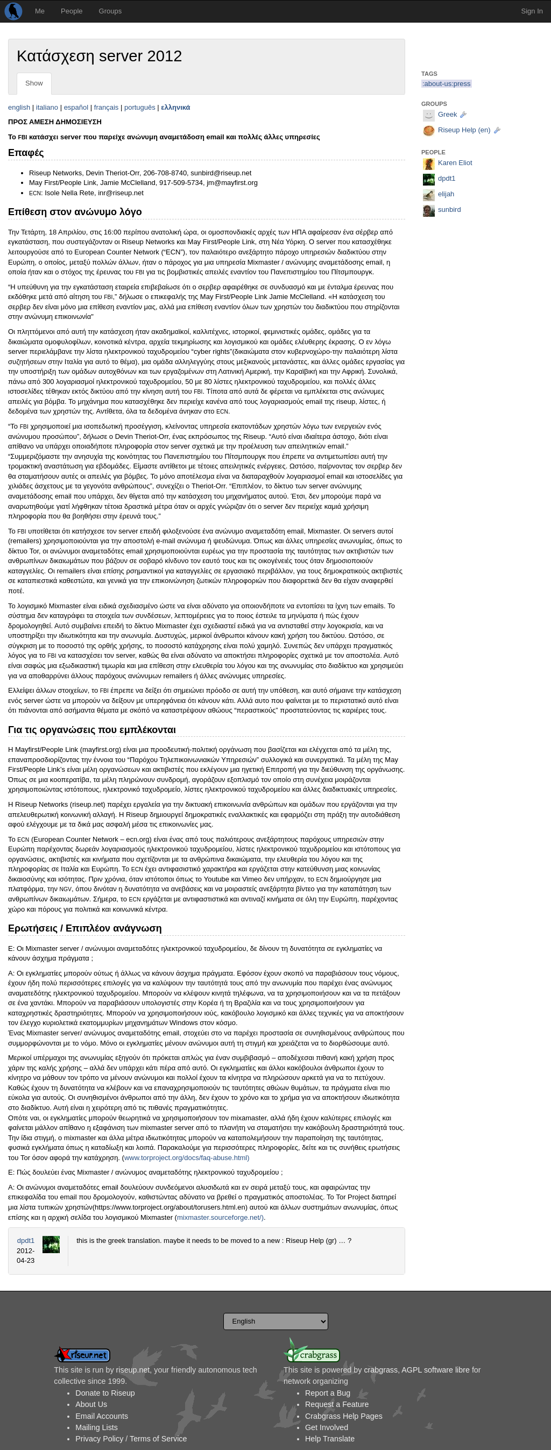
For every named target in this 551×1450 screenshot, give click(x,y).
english (19, 107)
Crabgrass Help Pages (344, 1416)
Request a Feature (337, 1404)
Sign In (532, 11)
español (76, 107)
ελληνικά (175, 107)
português (140, 107)
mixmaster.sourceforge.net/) (220, 1217)
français (106, 107)
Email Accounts (101, 1416)
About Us (91, 1404)
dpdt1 (26, 1240)
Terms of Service (158, 1438)
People (71, 11)
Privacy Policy (99, 1438)
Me (40, 11)
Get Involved (326, 1427)
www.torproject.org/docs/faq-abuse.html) (187, 1158)
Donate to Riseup (105, 1393)
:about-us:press (446, 84)
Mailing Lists (96, 1427)
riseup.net (133, 1370)
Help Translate (330, 1438)
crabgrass (381, 1370)
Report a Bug (327, 1393)
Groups (110, 11)
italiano (47, 107)
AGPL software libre (435, 1370)
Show (34, 83)
